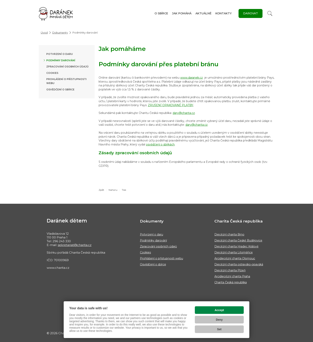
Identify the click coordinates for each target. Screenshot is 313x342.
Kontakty (223, 13)
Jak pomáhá (181, 13)
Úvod (44, 32)
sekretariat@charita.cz (74, 245)
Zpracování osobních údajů (67, 66)
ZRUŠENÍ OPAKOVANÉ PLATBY (170, 105)
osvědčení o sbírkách (160, 144)
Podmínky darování (60, 60)
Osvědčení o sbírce (60, 89)
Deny (219, 319)
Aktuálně (203, 13)
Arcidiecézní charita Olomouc (234, 258)
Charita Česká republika (230, 282)
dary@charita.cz (184, 113)
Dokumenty (60, 32)
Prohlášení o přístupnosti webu (161, 258)
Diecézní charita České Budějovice (238, 240)
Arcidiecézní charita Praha (232, 276)
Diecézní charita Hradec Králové (236, 246)
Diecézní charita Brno (229, 234)
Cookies (52, 72)
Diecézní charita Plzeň (230, 270)
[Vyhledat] (269, 13)
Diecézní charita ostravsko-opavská (238, 264)
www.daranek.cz (191, 77)
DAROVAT (250, 13)
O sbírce (161, 13)
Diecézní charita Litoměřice (233, 252)
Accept (219, 310)
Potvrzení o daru (59, 53)
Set (219, 329)
